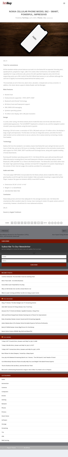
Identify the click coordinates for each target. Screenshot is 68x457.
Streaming (5, 428)
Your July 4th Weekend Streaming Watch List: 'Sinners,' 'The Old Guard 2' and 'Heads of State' (29, 357)
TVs (3, 432)
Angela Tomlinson (15, 212)
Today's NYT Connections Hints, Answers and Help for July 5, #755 (21, 349)
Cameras (4, 387)
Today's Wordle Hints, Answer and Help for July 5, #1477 (18, 345)
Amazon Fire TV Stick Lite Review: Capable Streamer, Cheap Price (20, 311)
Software (4, 420)
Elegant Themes (11, 447)
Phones (40, 18)
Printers (4, 412)
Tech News (7, 337)
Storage (4, 424)
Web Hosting (5, 440)
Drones (4, 395)
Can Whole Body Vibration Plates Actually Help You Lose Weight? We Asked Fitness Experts (28, 361)
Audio (3, 379)
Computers (5, 391)
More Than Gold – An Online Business (12, 280)
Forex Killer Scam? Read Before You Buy (13, 285)
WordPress (27, 447)
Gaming (4, 399)
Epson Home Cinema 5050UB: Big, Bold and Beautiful (17, 331)
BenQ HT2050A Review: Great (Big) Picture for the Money (18, 327)
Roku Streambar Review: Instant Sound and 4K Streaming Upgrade (21, 319)
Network (4, 404)
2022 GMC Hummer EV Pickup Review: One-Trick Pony (17, 307)
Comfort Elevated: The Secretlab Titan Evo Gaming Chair (18, 276)
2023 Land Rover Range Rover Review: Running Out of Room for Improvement (24, 315)
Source (5, 212)
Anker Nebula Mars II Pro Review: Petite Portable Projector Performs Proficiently (25, 323)
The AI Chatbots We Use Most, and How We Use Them (17, 365)
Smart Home (5, 416)
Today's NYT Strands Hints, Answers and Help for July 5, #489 (19, 341)
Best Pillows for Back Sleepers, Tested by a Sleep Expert (18, 353)
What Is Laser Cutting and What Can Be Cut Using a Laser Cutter (20, 293)
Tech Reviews (8, 299)
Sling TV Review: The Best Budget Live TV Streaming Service (19, 303)
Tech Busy (25, 18)
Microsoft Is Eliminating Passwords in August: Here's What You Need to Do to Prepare (26, 369)
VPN (3, 436)
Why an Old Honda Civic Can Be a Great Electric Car (16, 289)
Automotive (5, 383)
